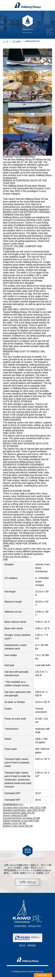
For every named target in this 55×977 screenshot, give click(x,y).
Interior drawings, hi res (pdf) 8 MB (21, 820)
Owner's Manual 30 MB (15, 815)
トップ (5, 41)
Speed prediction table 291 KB (19, 813)
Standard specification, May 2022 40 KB (24, 810)
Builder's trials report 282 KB (18, 826)
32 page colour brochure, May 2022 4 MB (24, 807)
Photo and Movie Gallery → (17, 556)
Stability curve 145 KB (14, 823)
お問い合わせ (27, 882)
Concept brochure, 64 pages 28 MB (21, 818)
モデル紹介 (16, 41)
